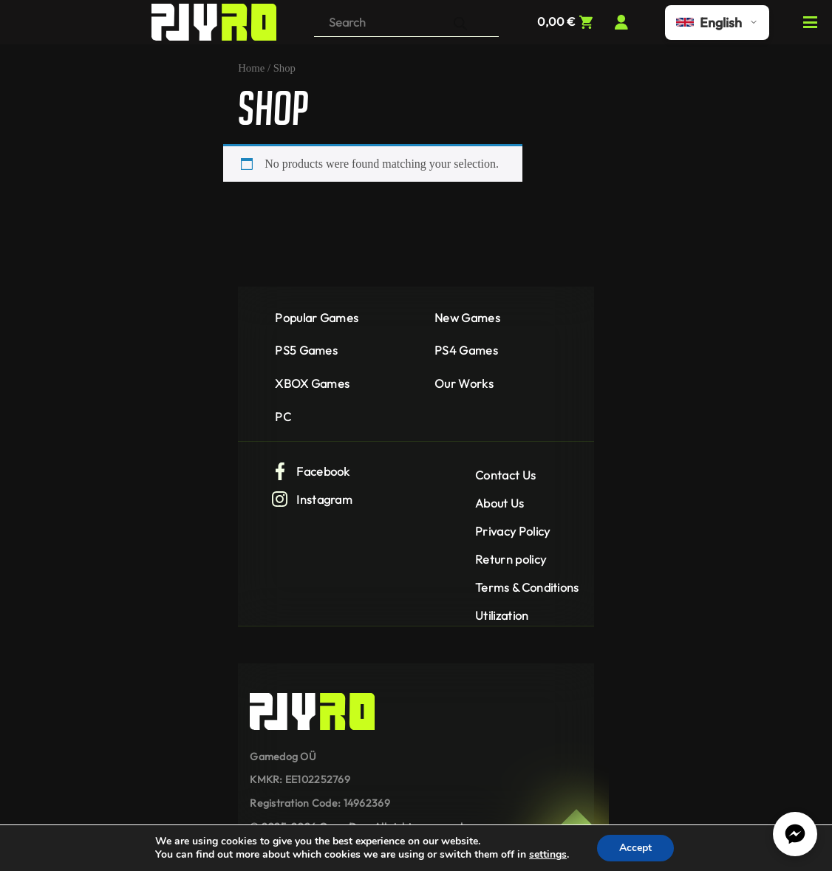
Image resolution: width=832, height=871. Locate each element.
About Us (500, 503)
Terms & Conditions (527, 587)
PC (283, 416)
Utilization (502, 615)
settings (548, 854)
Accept (635, 848)
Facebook (310, 471)
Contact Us (505, 475)
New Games (467, 317)
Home (251, 68)
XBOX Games (312, 383)
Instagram (311, 499)
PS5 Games (306, 350)
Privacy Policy (512, 531)
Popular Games (316, 317)
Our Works (464, 383)
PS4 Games (466, 350)
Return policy (510, 559)
